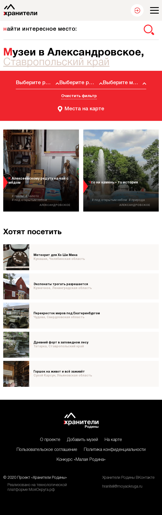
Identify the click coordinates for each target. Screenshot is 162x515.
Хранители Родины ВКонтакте (128, 477)
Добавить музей (82, 440)
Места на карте (84, 109)
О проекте (50, 440)
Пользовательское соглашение (46, 450)
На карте (113, 440)
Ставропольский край (56, 62)
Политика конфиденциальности (115, 450)
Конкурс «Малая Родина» (81, 460)
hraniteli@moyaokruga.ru (122, 486)
